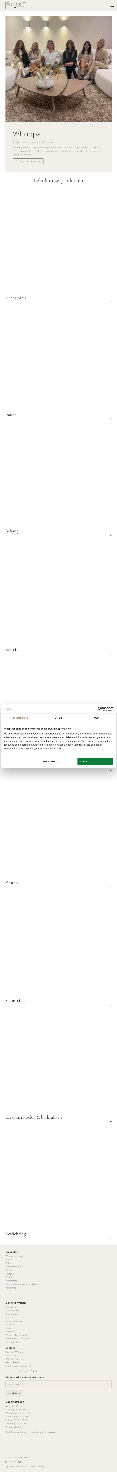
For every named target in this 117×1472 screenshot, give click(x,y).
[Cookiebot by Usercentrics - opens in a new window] (99, 709)
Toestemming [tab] (20, 717)
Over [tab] (96, 717)
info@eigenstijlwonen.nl (18, 1366)
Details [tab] (58, 717)
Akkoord (84, 761)
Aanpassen (50, 761)
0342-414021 (12, 1362)
